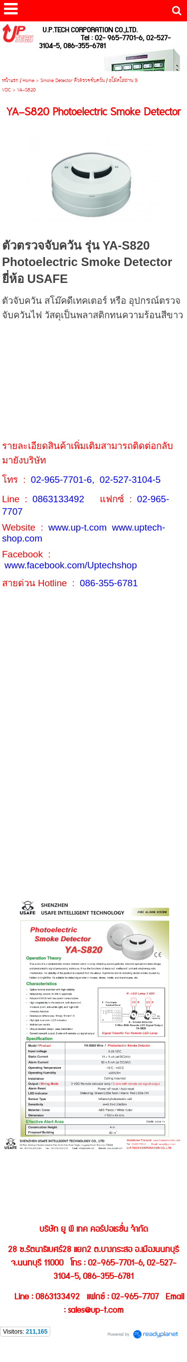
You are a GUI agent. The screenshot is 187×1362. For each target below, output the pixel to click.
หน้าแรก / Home (18, 81)
